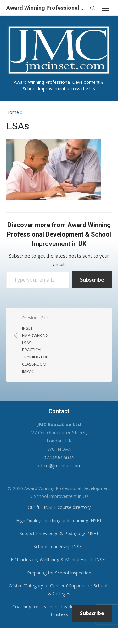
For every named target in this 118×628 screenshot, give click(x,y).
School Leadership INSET (59, 547)
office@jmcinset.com (59, 465)
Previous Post (37, 345)
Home (12, 112)
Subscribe (92, 279)
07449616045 (59, 457)
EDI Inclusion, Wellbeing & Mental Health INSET (59, 559)
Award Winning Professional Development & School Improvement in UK (46, 7)
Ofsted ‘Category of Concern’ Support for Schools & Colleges (59, 590)
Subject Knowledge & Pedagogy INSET (59, 533)
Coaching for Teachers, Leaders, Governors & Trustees (59, 610)
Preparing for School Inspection (59, 573)
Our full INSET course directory (59, 507)
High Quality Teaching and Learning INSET (59, 520)
